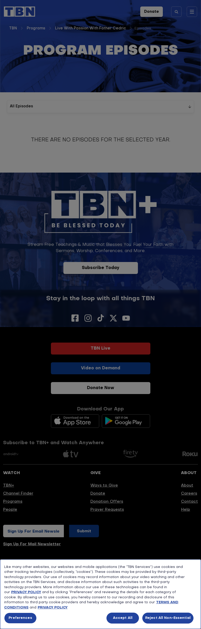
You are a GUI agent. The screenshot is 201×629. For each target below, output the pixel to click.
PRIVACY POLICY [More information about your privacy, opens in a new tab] (53, 607)
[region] (100, 594)
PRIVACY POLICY (26, 592)
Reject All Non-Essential (168, 618)
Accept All (122, 618)
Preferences (20, 618)
